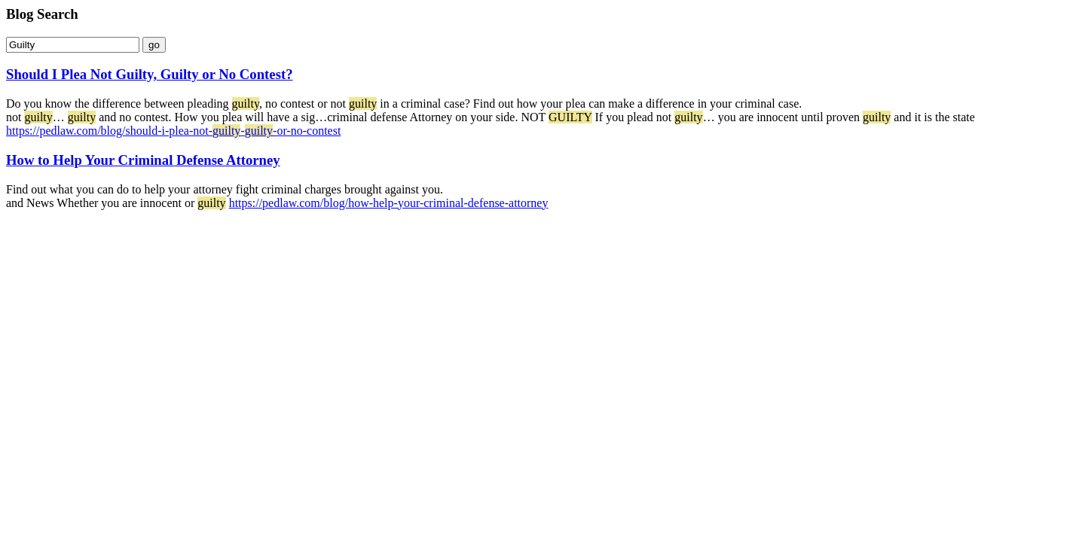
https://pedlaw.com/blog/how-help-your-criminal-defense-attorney (389, 202)
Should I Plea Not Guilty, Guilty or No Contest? (149, 74)
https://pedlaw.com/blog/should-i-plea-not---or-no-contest (173, 130)
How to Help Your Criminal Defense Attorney (143, 160)
